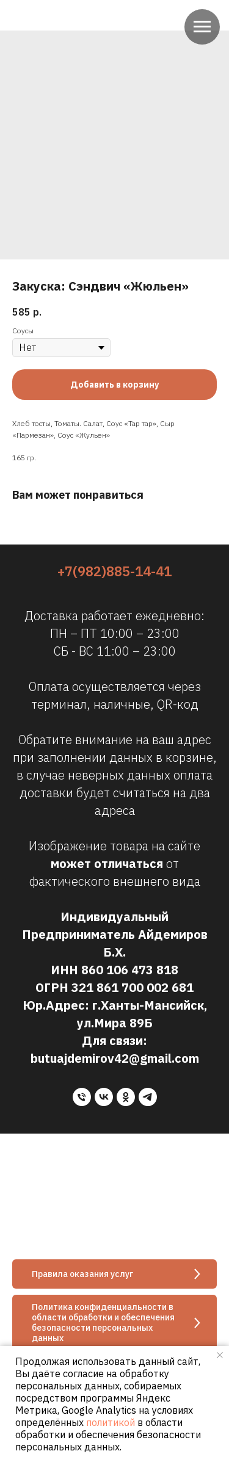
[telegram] (148, 1097)
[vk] (104, 1097)
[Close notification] (220, 1355)
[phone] (82, 1097)
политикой (110, 1422)
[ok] (126, 1097)
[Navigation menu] (202, 27)
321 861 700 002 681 (132, 987)
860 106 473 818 (129, 969)
